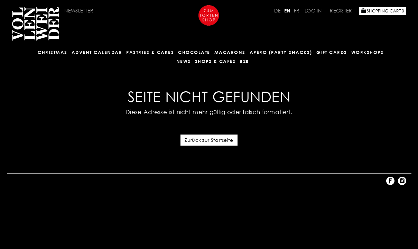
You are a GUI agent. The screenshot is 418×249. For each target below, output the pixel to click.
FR (297, 10)
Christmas (52, 52)
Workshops (367, 52)
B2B (244, 61)
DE (277, 10)
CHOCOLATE (194, 52)
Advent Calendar (97, 52)
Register (341, 10)
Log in (313, 10)
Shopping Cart (383, 10)
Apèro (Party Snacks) (281, 52)
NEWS (183, 61)
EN (287, 10)
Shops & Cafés (215, 61)
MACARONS (229, 52)
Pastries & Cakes (150, 52)
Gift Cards (331, 52)
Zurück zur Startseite (209, 140)
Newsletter (78, 10)
